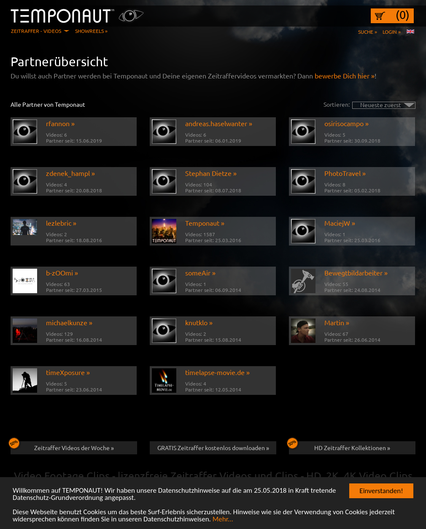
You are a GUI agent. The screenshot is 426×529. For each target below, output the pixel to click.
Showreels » (91, 30)
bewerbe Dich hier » (345, 75)
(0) (403, 15)
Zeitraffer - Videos (36, 30)
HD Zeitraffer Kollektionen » (339, 446)
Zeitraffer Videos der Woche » (62, 446)
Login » (392, 31)
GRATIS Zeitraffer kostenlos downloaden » (213, 447)
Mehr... (223, 520)
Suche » (367, 31)
